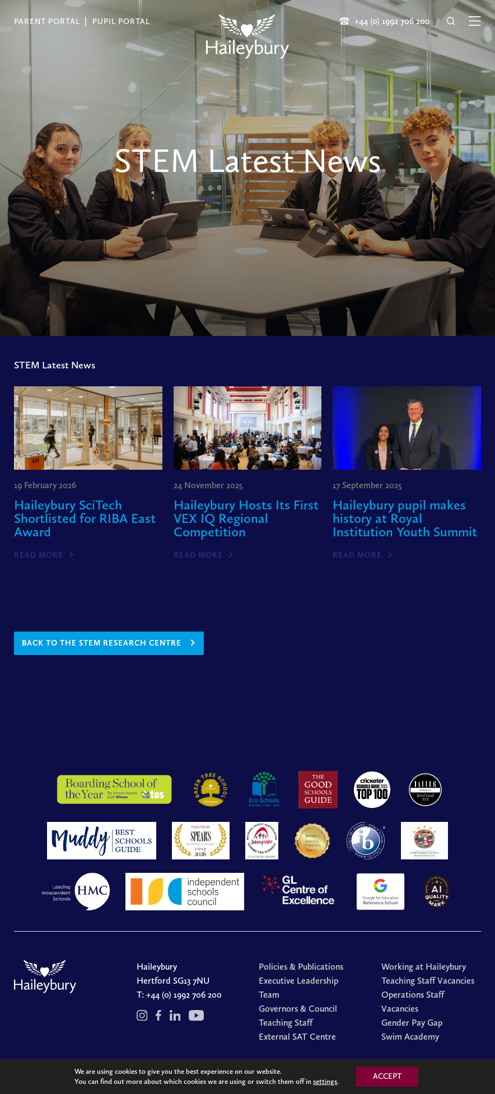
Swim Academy (410, 1036)
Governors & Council (298, 1008)
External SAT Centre (297, 1036)
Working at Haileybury (423, 966)
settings (325, 1081)
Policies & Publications (301, 966)
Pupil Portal (121, 21)
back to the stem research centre (101, 643)
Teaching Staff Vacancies (427, 980)
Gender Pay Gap (411, 1022)
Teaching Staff (285, 1022)
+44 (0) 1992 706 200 (184, 994)
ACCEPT (387, 1076)
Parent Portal (47, 21)
